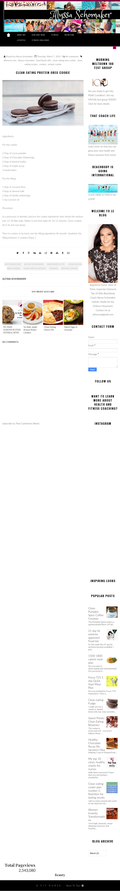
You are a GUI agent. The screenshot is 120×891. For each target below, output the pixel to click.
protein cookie (54, 64)
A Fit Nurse (49, 885)
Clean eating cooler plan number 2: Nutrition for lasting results (96, 790)
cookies (43, 64)
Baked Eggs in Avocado (70, 328)
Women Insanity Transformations (96, 815)
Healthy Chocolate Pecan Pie (94, 743)
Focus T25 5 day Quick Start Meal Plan (95, 682)
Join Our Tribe (38, 35)
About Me (21, 35)
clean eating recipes (35, 268)
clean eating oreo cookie (64, 60)
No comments (72, 56)
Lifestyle (21, 40)
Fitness (54, 35)
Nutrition (69, 35)
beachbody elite (44, 60)
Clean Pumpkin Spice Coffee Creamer (96, 613)
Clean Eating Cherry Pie (50, 328)
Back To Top (73, 885)
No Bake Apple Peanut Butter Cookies (30, 330)
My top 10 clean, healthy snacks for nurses (96, 764)
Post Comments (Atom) (27, 423)
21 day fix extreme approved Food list (94, 636)
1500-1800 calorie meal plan (95, 659)
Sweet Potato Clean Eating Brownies (96, 721)
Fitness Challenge (40, 40)
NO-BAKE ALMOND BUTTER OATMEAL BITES (11, 330)
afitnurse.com (10, 60)
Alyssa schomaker (26, 60)
